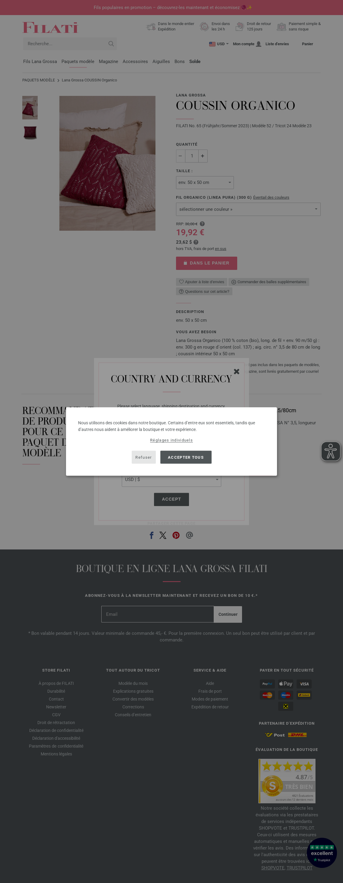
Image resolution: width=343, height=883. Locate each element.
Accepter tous (186, 457)
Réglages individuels (171, 440)
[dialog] (171, 441)
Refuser (143, 457)
